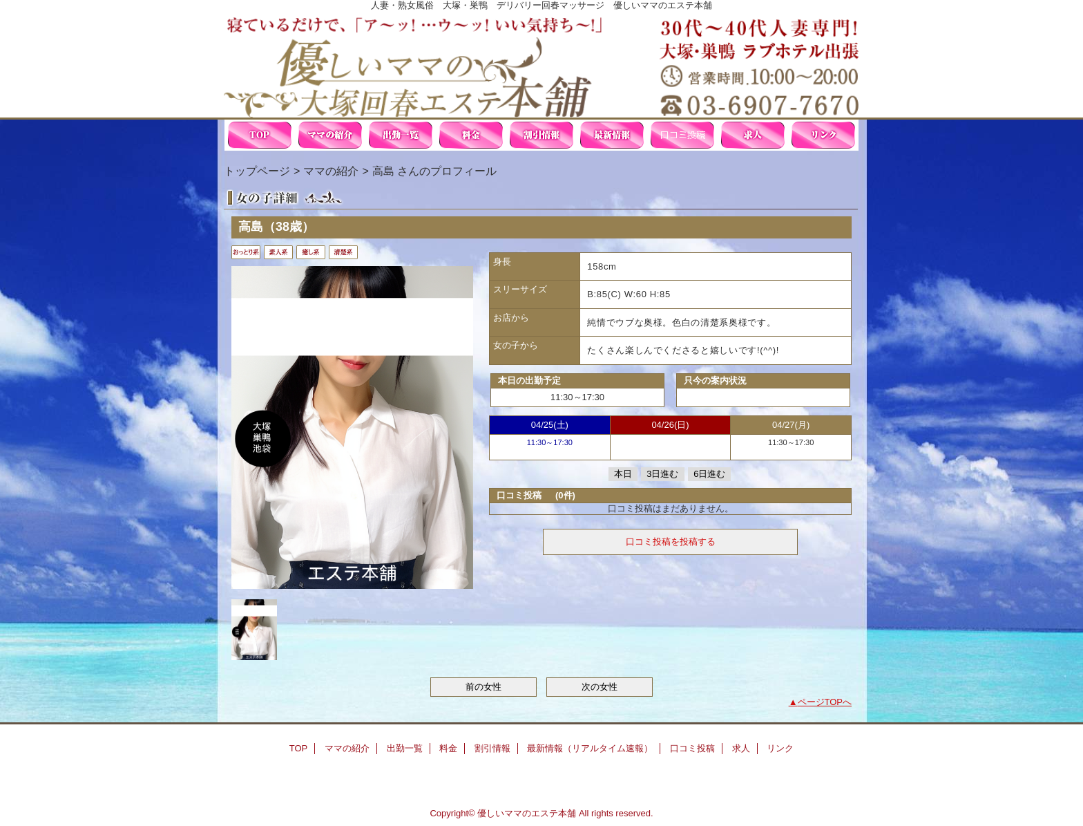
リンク (823, 135)
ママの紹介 (330, 135)
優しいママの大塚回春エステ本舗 (541, 64)
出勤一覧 (400, 135)
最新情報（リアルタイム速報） (612, 135)
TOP (259, 135)
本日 (623, 474)
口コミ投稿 (682, 135)
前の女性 (483, 687)
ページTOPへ (825, 702)
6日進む (709, 474)
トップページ (257, 171)
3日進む (662, 474)
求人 (753, 135)
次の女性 (599, 687)
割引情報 (541, 135)
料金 (471, 135)
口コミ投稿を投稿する (671, 541)
